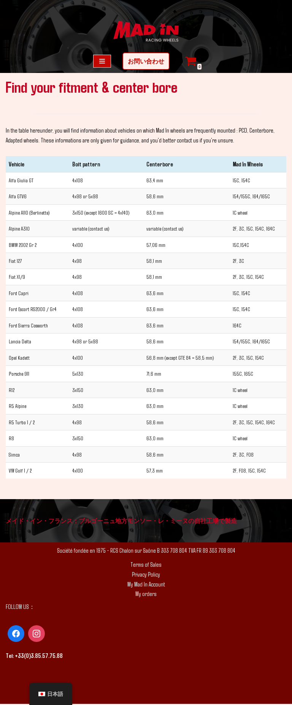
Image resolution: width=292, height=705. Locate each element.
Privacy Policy (146, 575)
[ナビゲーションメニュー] (102, 61)
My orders (146, 594)
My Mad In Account (146, 584)
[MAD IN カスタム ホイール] (146, 32)
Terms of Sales (146, 565)
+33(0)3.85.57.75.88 (39, 656)
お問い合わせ (146, 61)
